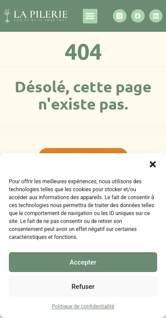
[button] (152, 164)
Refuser (82, 287)
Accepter (82, 262)
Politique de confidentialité (83, 306)
